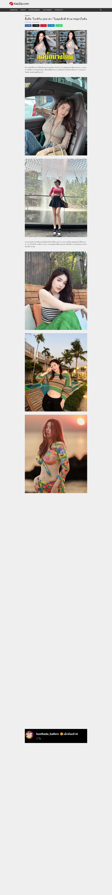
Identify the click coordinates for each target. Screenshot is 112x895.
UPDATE (23, 10)
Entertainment (34, 10)
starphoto (59, 10)
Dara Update (36, 22)
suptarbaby (47, 10)
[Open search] (100, 10)
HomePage (14, 10)
